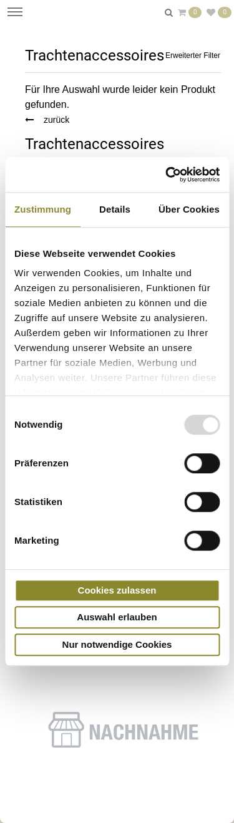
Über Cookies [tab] (189, 209)
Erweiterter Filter (192, 55)
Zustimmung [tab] (42, 209)
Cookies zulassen (117, 590)
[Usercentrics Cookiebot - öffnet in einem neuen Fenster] (167, 174)
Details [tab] (114, 209)
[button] (123, 732)
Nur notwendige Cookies (117, 644)
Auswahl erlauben (117, 617)
